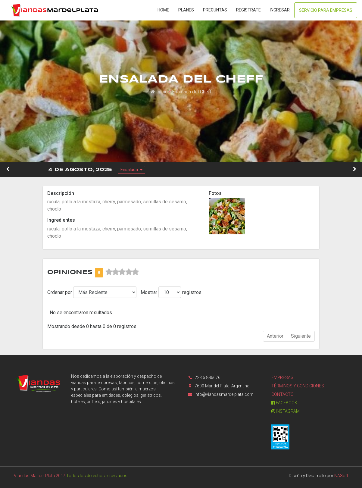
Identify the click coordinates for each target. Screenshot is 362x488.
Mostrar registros (171, 292)
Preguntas (215, 10)
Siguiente (301, 336)
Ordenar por (59, 292)
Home (163, 10)
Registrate (248, 10)
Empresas (282, 377)
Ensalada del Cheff (192, 92)
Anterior (275, 336)
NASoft (341, 475)
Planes (186, 10)
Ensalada (129, 169)
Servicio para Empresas (325, 10)
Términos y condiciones (297, 385)
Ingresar (280, 10)
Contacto (282, 394)
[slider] (122, 272)
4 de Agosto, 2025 (80, 169)
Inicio (159, 92)
